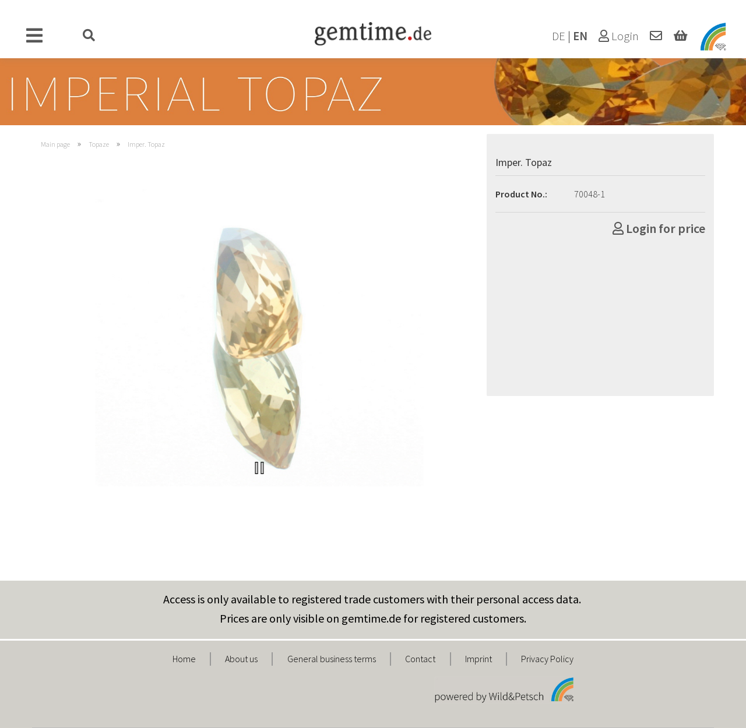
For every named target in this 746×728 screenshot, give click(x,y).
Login (619, 36)
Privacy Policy (547, 659)
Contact (420, 659)
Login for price (659, 228)
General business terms (331, 659)
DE (558, 36)
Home (184, 659)
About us (241, 659)
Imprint (478, 659)
